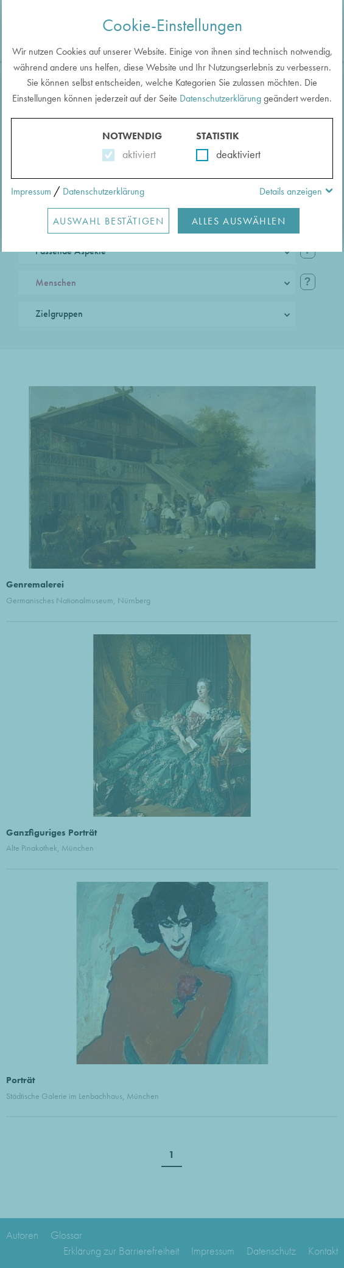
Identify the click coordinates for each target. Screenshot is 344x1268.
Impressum (31, 191)
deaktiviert (230, 154)
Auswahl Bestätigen (108, 221)
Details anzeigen (290, 191)
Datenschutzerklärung (220, 98)
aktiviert (136, 154)
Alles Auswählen (239, 221)
